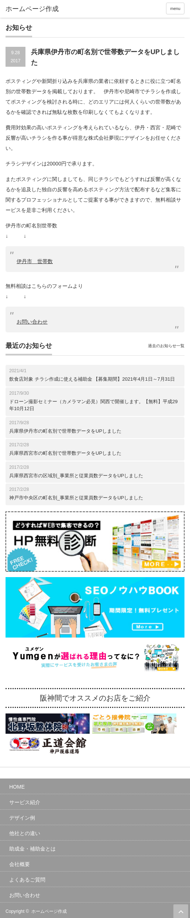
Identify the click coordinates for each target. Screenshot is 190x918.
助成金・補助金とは (32, 849)
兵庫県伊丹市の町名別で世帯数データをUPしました (65, 431)
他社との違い (24, 833)
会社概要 (19, 864)
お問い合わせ (32, 322)
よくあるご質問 (27, 880)
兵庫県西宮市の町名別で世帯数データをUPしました (65, 453)
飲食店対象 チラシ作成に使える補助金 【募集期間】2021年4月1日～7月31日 (92, 379)
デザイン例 (22, 818)
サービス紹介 (24, 802)
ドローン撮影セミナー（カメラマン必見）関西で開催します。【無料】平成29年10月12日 (93, 405)
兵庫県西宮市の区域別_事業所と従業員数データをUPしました (76, 475)
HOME (17, 787)
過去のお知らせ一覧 (166, 345)
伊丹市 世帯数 (35, 261)
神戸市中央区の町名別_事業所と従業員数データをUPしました (76, 497)
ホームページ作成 (49, 911)
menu (175, 8)
